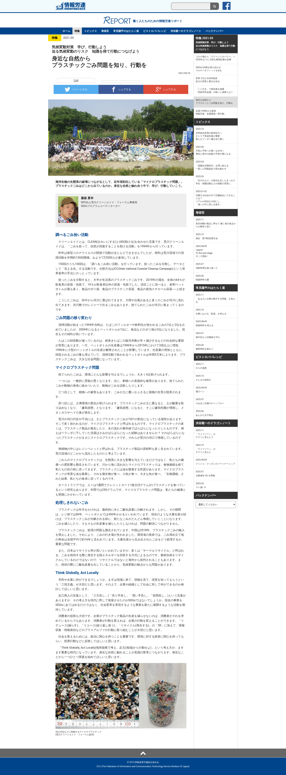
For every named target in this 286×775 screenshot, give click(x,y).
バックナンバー (214, 30)
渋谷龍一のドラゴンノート (186, 30)
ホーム (66, 30)
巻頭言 (105, 30)
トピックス (90, 30)
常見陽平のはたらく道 (126, 30)
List (76, 80)
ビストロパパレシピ (154, 30)
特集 (77, 30)
